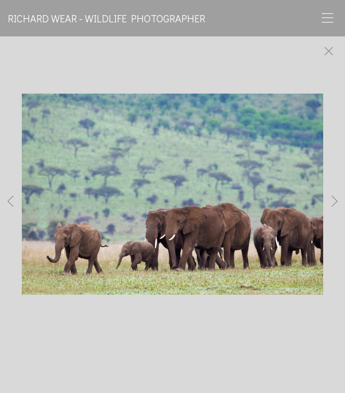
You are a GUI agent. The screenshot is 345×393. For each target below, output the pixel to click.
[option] (172, 207)
